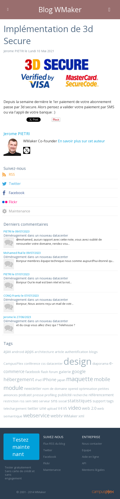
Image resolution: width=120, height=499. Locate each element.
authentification (76, 351)
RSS (12, 174)
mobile (102, 379)
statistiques (80, 401)
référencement (101, 394)
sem (28, 401)
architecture (44, 351)
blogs (93, 351)
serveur (44, 401)
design (78, 361)
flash (44, 372)
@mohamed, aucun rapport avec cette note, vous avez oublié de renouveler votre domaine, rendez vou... (59, 241)
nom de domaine (54, 388)
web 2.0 (89, 408)
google (79, 371)
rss (21, 401)
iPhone (49, 379)
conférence (32, 363)
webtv (56, 416)
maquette (79, 379)
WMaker (71, 415)
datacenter (55, 363)
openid (73, 388)
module (13, 388)
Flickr (13, 202)
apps (29, 351)
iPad (38, 380)
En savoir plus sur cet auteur (81, 141)
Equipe (86, 450)
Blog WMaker (60, 9)
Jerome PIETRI (13, 51)
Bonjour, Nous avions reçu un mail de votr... (44, 304)
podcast (25, 394)
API (84, 463)
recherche (80, 395)
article (59, 351)
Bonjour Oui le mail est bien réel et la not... (44, 282)
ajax (7, 351)
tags (110, 401)
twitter (33, 408)
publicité (65, 394)
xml (81, 416)
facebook (32, 371)
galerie (65, 371)
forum (53, 372)
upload (52, 408)
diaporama (100, 363)
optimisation (88, 388)
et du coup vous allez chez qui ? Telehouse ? (45, 325)
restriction (11, 401)
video (74, 407)
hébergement (18, 379)
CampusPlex (13, 363)
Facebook (16, 193)
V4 (60, 408)
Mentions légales (93, 470)
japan (61, 380)
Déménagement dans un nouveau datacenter (35, 235)
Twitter (15, 183)
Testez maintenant (21, 447)
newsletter (33, 388)
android (18, 351)
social (62, 401)
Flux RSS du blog (54, 444)
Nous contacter (92, 444)
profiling (51, 395)
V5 (65, 408)
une (42, 408)
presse (38, 395)
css (43, 363)
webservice (36, 415)
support (99, 401)
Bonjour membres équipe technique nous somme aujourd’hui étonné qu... (65, 261)
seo (35, 400)
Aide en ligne (90, 457)
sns (54, 400)
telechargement (15, 408)
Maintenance (19, 211)
